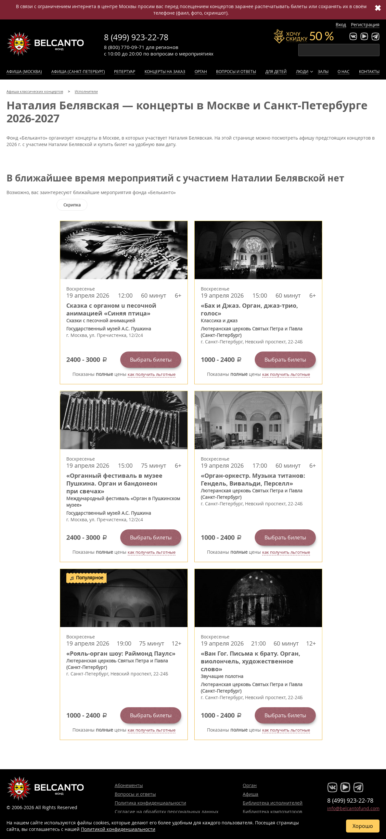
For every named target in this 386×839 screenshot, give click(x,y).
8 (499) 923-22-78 (136, 37)
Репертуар (124, 71)
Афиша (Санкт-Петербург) (78, 71)
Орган (201, 71)
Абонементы (129, 785)
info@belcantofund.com (353, 808)
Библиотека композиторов (272, 811)
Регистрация (365, 24)
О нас (344, 71)
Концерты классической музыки (45, 43)
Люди (302, 71)
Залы (323, 71)
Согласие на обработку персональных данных (166, 811)
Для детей (276, 71)
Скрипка (72, 205)
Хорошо (363, 826)
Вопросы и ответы (236, 71)
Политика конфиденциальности (150, 803)
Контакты (369, 71)
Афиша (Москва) (24, 71)
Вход (341, 24)
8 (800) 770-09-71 (124, 47)
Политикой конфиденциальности (118, 829)
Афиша (250, 794)
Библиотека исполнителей (272, 803)
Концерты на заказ (165, 71)
